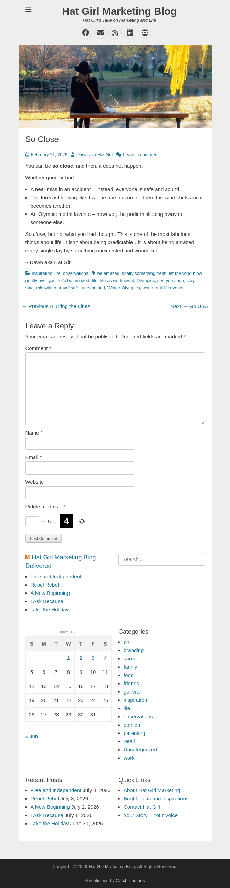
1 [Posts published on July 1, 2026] (68, 658)
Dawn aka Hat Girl (94, 154)
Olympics (145, 280)
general (132, 692)
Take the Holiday (50, 609)
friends (131, 683)
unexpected (93, 287)
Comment (38, 348)
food (129, 675)
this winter (46, 287)
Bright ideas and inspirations (156, 798)
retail (129, 741)
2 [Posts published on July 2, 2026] (80, 658)
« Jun (31, 736)
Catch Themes (130, 880)
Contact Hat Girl (142, 807)
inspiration (42, 273)
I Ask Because (47, 601)
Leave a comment (140, 154)
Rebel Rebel (45, 585)
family (130, 667)
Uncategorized (140, 749)
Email (33, 457)
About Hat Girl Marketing (152, 790)
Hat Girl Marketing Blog (119, 11)
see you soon (170, 280)
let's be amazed (74, 280)
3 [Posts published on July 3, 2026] (93, 658)
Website (34, 482)
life (58, 273)
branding (134, 650)
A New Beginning (50, 593)
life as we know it (117, 280)
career (131, 658)
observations (75, 273)
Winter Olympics (123, 287)
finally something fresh (144, 273)
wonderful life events (163, 287)
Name (34, 433)
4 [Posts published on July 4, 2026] (105, 658)
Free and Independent (56, 576)
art (127, 642)
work (129, 758)
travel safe (69, 287)
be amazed (108, 273)
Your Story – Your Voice (151, 815)
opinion (132, 725)
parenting (134, 733)
